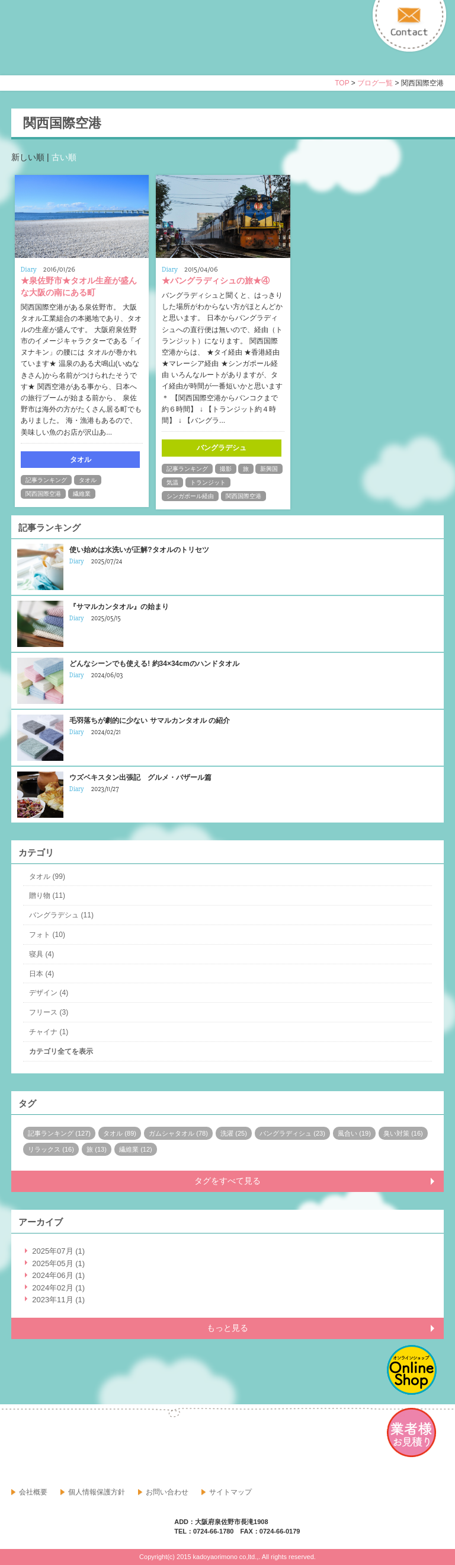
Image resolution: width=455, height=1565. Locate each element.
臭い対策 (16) (403, 1133)
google (46, 1446)
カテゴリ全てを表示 (61, 1051)
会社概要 (33, 1492)
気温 (172, 482)
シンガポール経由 (190, 496)
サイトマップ (230, 1492)
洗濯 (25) (233, 1133)
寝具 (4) (41, 954)
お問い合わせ (167, 1492)
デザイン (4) (48, 993)
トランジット (208, 482)
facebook (20, 1446)
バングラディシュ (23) (292, 1133)
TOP (342, 83)
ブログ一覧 (375, 83)
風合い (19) (354, 1133)
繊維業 (82, 493)
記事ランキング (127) (59, 1133)
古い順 (64, 157)
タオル (88, 480)
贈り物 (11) (47, 895)
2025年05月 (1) (58, 1263)
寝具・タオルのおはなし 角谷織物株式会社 (116, 48)
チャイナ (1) (48, 1032)
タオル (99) (47, 876)
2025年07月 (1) (58, 1251)
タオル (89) (119, 1133)
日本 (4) (41, 974)
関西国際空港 (43, 493)
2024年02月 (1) (58, 1287)
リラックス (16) (51, 1149)
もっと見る (227, 1328)
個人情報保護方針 (96, 1492)
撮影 (226, 469)
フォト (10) (47, 934)
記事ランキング (46, 480)
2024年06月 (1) (58, 1275)
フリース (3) (48, 1012)
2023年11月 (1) (58, 1299)
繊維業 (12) (135, 1149)
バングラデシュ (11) (61, 915)
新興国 (269, 469)
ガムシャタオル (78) (178, 1133)
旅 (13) (96, 1149)
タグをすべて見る (227, 1180)
